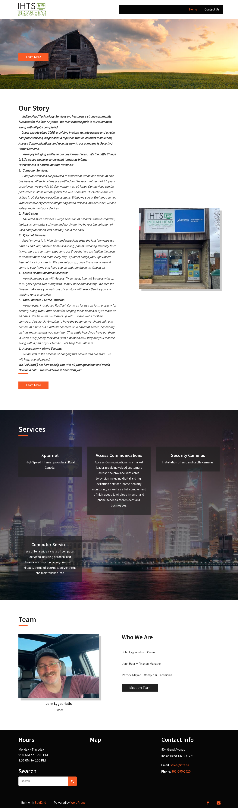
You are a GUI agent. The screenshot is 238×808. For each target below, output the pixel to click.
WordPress (78, 802)
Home (193, 9)
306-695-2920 (181, 771)
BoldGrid (40, 802)
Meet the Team (139, 688)
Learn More (33, 57)
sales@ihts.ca (179, 765)
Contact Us (212, 9)
